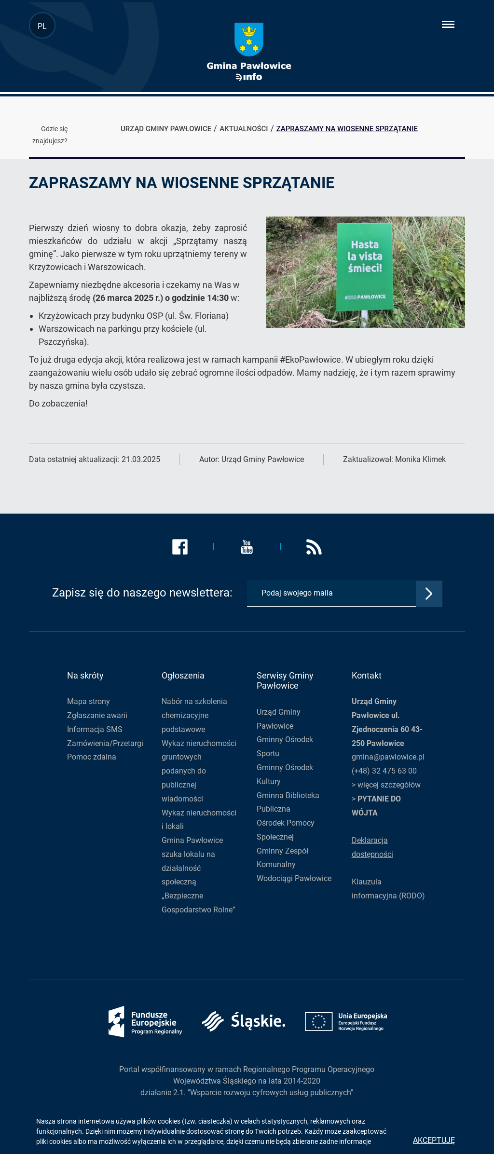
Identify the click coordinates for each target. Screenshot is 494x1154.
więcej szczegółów (389, 784)
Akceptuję (434, 1140)
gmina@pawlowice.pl (388, 756)
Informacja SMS (95, 729)
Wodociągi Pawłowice (294, 878)
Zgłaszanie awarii (97, 715)
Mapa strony (88, 701)
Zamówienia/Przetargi (105, 743)
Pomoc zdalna (91, 756)
